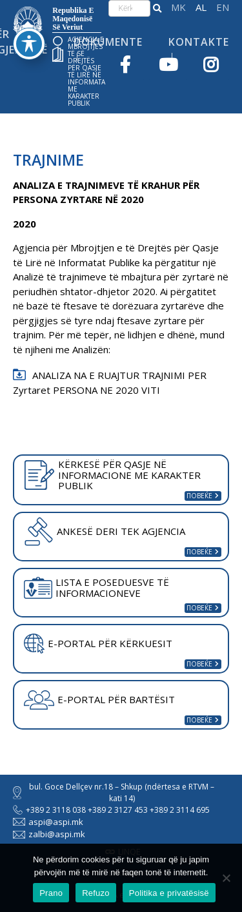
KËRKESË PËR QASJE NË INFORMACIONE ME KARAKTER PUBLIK (112, 475)
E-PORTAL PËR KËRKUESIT (98, 644)
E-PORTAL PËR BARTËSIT (99, 700)
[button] (157, 8)
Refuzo (96, 893)
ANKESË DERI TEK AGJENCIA (104, 531)
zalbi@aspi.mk (49, 834)
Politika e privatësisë (169, 893)
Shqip (201, 7)
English (222, 7)
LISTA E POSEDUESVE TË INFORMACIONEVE (96, 587)
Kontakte (198, 42)
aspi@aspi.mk (48, 822)
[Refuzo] (225, 877)
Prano (51, 893)
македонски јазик (178, 7)
